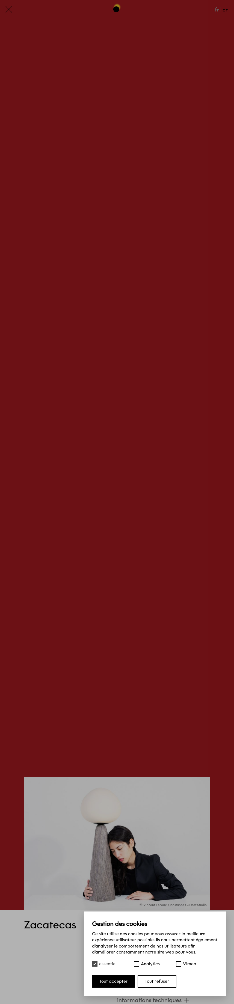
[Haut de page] (117, 7)
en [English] (226, 9)
